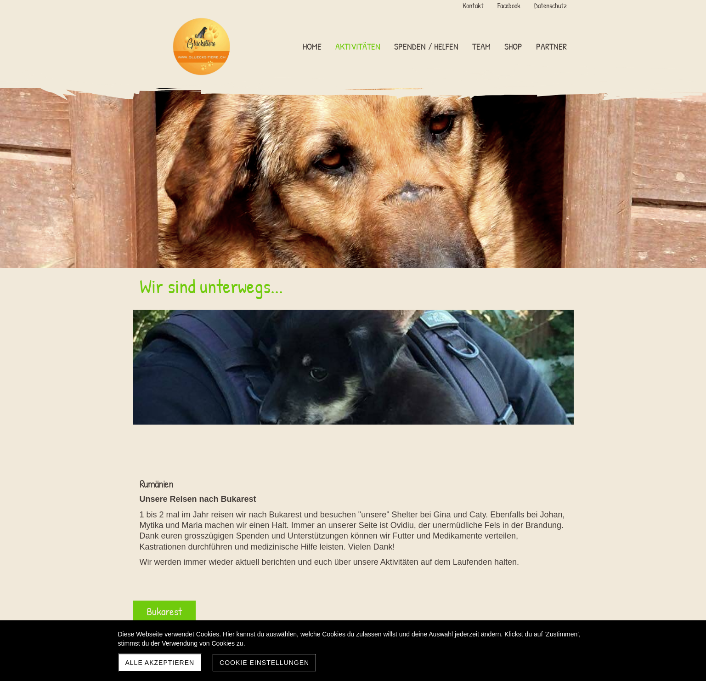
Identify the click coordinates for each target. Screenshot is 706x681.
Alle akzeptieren (160, 662)
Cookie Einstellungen (264, 662)
